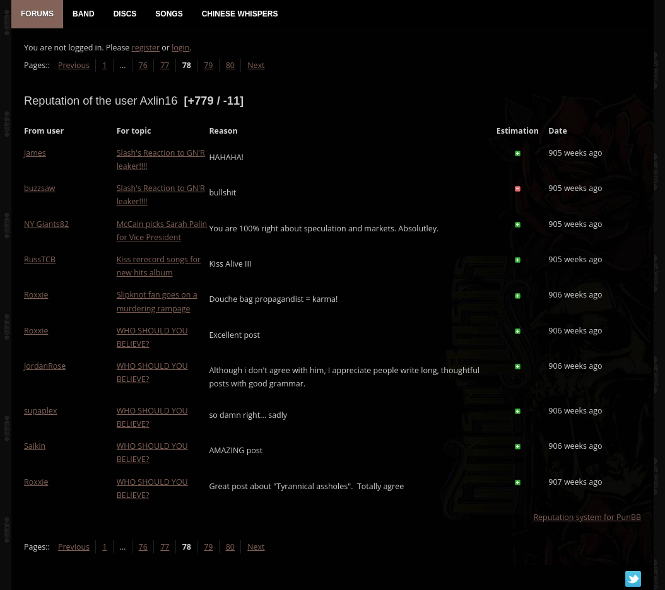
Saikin (34, 446)
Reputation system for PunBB (587, 517)
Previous (74, 65)
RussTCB (40, 259)
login (180, 47)
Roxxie (36, 294)
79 (208, 65)
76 (143, 65)
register (146, 47)
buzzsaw (40, 188)
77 (164, 65)
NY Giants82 (46, 224)
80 (230, 65)
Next (255, 65)
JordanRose (45, 366)
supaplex (40, 410)
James (35, 153)
